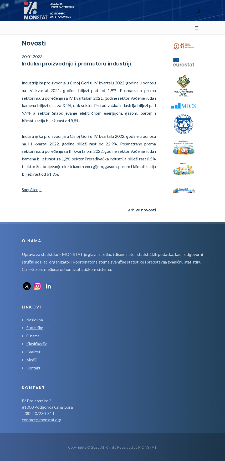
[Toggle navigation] (199, 11)
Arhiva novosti (142, 210)
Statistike (34, 327)
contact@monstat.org (42, 419)
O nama (32, 335)
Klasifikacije (36, 343)
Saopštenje (32, 189)
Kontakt (33, 368)
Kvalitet (33, 351)
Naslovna (34, 319)
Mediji (31, 359)
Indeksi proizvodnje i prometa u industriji (76, 63)
